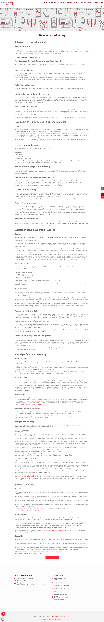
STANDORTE (62, 2)
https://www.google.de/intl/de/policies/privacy (29, 510)
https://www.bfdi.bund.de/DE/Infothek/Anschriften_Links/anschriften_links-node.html (40, 185)
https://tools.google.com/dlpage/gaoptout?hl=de (33, 404)
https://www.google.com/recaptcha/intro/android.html (58, 455)
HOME (45, 2)
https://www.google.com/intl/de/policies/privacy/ (30, 455)
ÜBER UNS (83, 2)
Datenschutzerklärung (64, 616)
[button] (102, 6)
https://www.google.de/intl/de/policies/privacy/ (30, 553)
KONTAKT (77, 2)
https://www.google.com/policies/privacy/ (29, 532)
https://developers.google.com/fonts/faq (56, 530)
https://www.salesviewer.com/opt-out (26, 476)
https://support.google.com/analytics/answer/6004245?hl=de (34, 417)
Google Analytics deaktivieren (64, 413)
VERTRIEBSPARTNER (98, 2)
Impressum (55, 616)
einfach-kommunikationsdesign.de (55, 619)
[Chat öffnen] (3, 614)
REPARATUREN (52, 2)
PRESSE (89, 2)
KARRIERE (69, 2)
